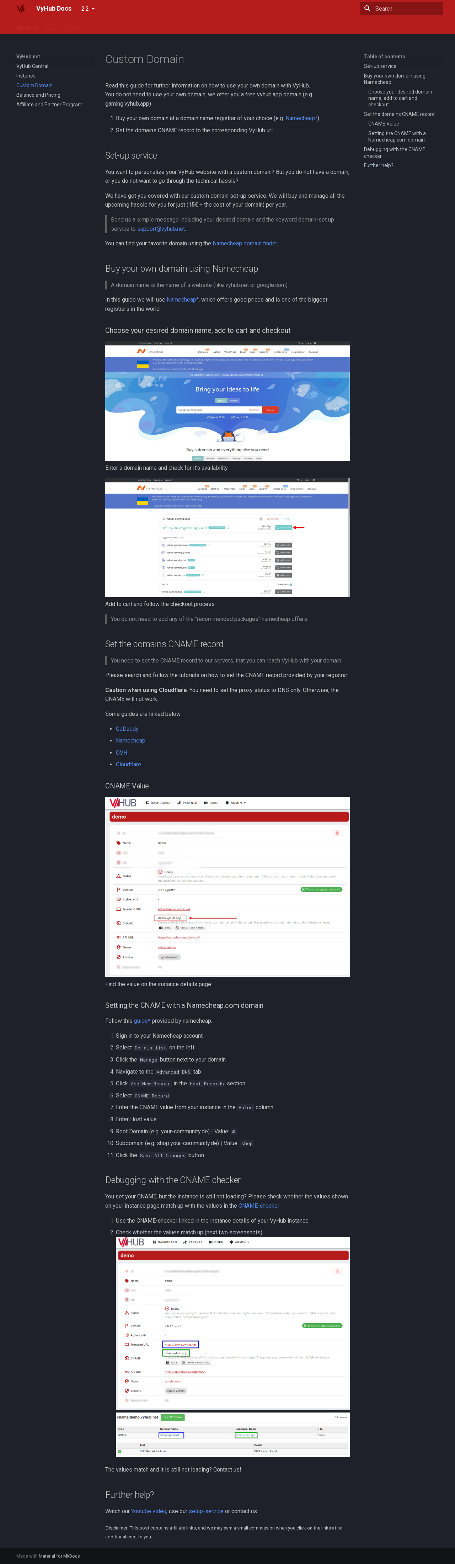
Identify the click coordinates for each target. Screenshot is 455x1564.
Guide (127, 26)
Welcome (26, 26)
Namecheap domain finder (245, 243)
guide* (142, 1020)
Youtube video (148, 1511)
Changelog (231, 26)
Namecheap (130, 740)
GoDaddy (127, 728)
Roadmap (263, 26)
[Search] (401, 8)
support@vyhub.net (161, 228)
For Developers (194, 26)
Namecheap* (301, 118)
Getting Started (63, 26)
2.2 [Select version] (85, 8)
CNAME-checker (259, 1205)
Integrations (155, 26)
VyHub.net (100, 26)
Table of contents (384, 56)
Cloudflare (128, 764)
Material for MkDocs (59, 1556)
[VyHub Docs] (21, 8)
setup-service (206, 1511)
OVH (121, 752)
